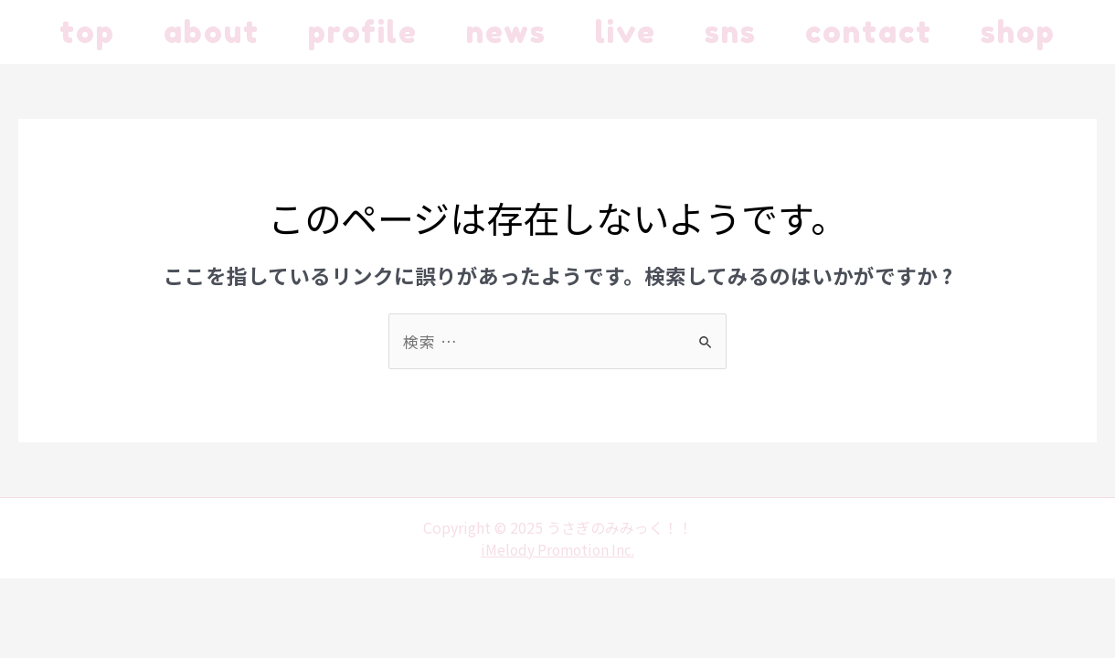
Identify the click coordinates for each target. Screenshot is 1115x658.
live (675, 32)
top (90, 32)
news (544, 32)
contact (942, 32)
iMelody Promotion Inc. (557, 613)
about (226, 32)
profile (389, 32)
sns (793, 32)
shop (99, 96)
